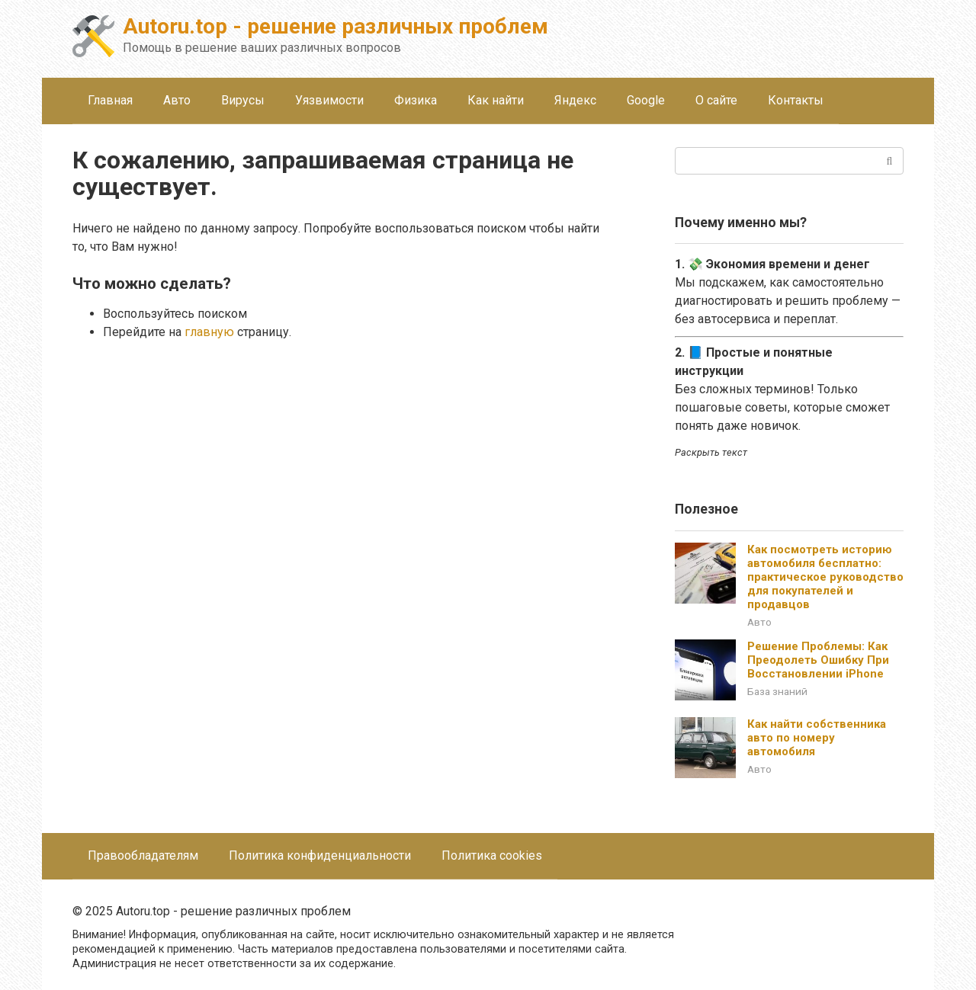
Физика (415, 100)
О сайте (716, 100)
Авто (177, 100)
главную (209, 332)
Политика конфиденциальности (320, 855)
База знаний (777, 691)
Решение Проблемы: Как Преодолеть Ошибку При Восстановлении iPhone (818, 660)
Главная (110, 100)
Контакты (796, 100)
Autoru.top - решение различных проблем (335, 26)
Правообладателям (143, 855)
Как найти (495, 100)
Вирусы (243, 100)
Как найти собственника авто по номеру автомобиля (816, 737)
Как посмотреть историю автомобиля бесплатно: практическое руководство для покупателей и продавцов (825, 577)
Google (646, 100)
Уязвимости (329, 100)
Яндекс (575, 100)
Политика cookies (491, 855)
